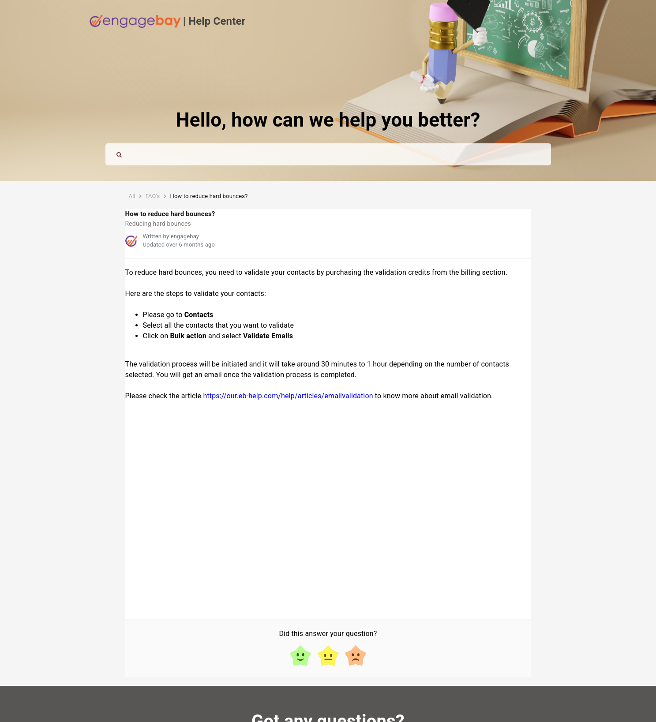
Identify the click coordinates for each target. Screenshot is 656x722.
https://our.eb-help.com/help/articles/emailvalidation (288, 396)
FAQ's (153, 196)
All (132, 196)
